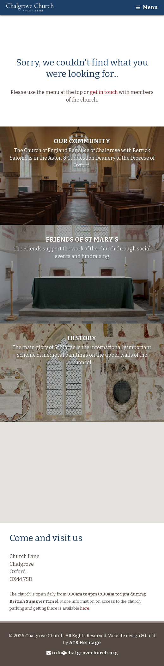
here (84, 608)
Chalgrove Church (30, 7)
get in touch (104, 92)
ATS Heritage (85, 642)
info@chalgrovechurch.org (82, 653)
